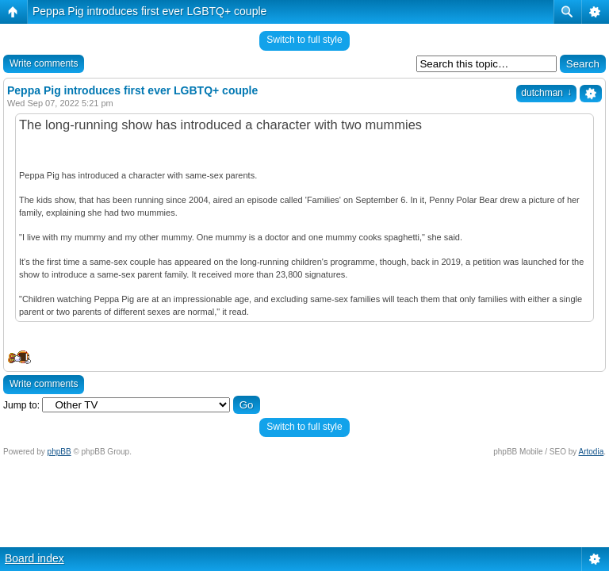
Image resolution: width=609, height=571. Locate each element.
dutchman (546, 92)
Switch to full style (304, 39)
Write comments (44, 63)
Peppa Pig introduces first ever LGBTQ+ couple (149, 11)
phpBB (59, 451)
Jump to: (21, 405)
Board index (34, 558)
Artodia (591, 451)
